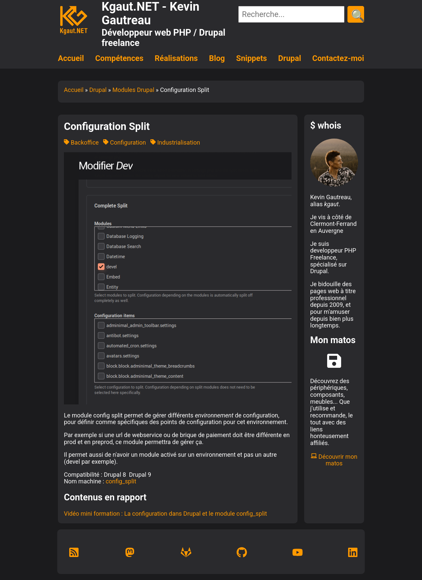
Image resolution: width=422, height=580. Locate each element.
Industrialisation (175, 142)
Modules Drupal (133, 89)
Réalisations (176, 58)
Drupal (289, 58)
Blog (217, 58)
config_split (121, 481)
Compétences (119, 58)
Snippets (251, 58)
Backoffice (81, 142)
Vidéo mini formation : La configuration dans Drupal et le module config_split (165, 513)
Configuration (124, 142)
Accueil (71, 58)
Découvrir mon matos (334, 460)
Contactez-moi (338, 58)
